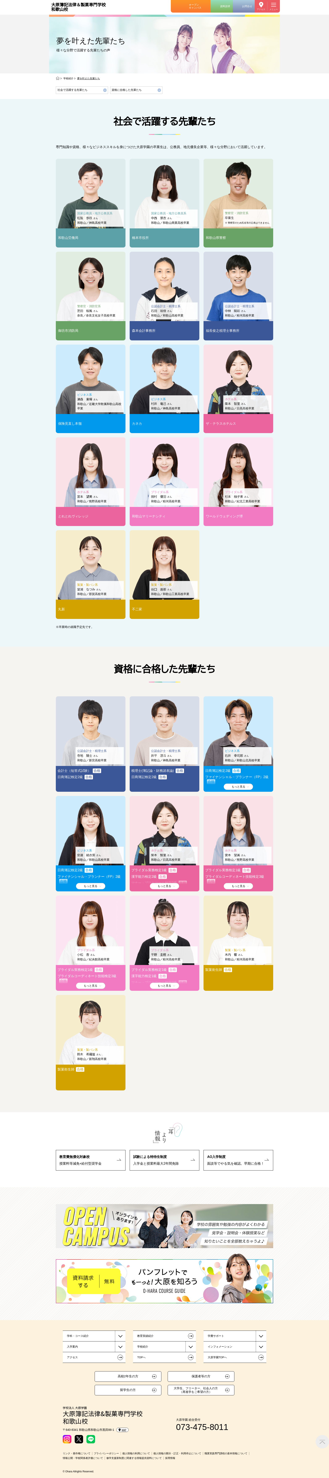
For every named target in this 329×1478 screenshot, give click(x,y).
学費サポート (216, 1335)
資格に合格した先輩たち (127, 89)
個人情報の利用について (136, 1453)
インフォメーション (220, 1346)
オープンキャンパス (195, 6)
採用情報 (170, 1458)
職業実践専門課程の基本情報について (226, 1453)
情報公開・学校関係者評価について (83, 1458)
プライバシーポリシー (106, 1453)
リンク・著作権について (76, 1453)
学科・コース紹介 (78, 1335)
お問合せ (247, 6)
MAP (122, 1430)
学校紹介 (68, 78)
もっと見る (238, 786)
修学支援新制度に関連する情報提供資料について (134, 1458)
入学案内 (72, 1346)
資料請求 (225, 6)
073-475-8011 (202, 1427)
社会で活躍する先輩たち (72, 89)
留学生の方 (128, 1390)
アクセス (261, 9)
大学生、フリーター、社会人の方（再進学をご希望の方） (196, 1390)
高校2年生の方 (128, 1376)
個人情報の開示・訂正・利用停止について (177, 1453)
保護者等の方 (201, 1376)
